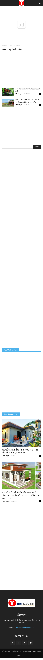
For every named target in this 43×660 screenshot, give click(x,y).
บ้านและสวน (27, 651)
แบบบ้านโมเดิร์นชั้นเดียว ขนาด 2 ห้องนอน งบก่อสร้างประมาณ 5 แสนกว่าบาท (20, 495)
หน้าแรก (4, 46)
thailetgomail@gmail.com (25, 627)
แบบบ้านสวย (37, 651)
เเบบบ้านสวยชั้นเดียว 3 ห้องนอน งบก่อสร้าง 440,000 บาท (20, 451)
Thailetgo (18, 94)
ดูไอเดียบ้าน (6, 651)
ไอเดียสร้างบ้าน (16, 651)
